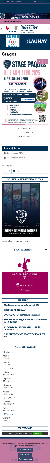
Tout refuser (25, 454)
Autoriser (37, 433)
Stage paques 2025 (13, 153)
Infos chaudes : (12, 21)
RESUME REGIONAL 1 (15, 310)
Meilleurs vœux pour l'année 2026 (21, 305)
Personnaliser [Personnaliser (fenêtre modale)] (25, 459)
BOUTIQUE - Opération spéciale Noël (23, 315)
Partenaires (23, 249)
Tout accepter (25, 449)
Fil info (23, 300)
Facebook (25, 428)
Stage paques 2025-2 (14, 158)
